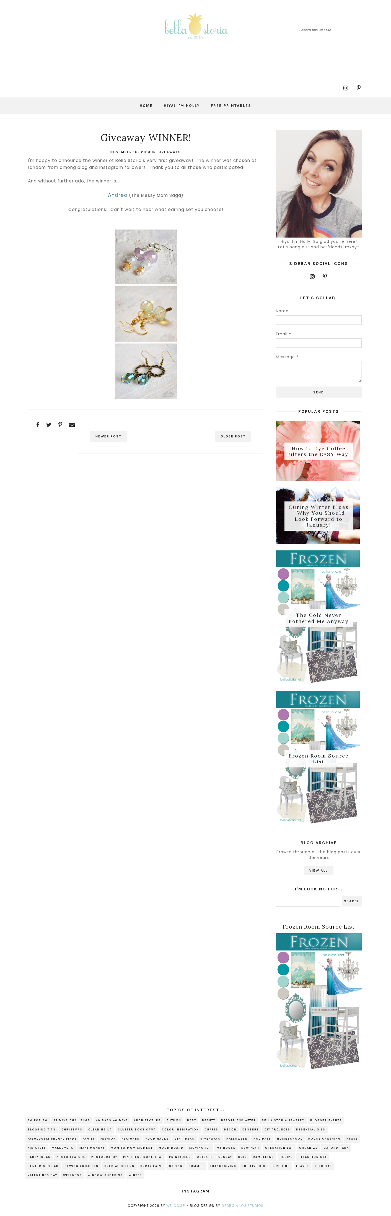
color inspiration (180, 1131)
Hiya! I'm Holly (182, 105)
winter (135, 1177)
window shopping (105, 1177)
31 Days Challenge (71, 1122)
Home (146, 105)
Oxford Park (336, 1150)
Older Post (232, 436)
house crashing (324, 1141)
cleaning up (100, 1131)
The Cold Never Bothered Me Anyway (319, 619)
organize (308, 1150)
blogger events (326, 1122)
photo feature (71, 1159)
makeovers (63, 1150)
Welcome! (175, 1207)
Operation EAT (279, 1150)
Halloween (237, 1141)
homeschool (289, 1141)
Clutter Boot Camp (137, 1131)
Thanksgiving (223, 1168)
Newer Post (110, 436)
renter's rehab (43, 1168)
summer (196, 1168)
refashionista (313, 1159)
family (89, 1141)
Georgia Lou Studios (242, 1207)
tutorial (323, 1168)
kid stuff (37, 1150)
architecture (147, 1122)
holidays (262, 1141)
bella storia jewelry (283, 1122)
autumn (174, 1122)
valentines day (42, 1177)
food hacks (157, 1141)
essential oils (310, 1131)
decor (230, 1131)
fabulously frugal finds (52, 1141)
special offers (119, 1168)
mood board (171, 1150)
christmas (71, 1131)
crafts (211, 1131)
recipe (286, 1159)
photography (104, 1159)
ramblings (263, 1159)
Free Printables (231, 105)
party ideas (39, 1159)
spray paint (151, 1168)
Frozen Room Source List (319, 760)
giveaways (169, 152)
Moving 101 (200, 1150)
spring (176, 1168)
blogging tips (42, 1131)
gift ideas (185, 1141)
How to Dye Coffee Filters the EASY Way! (318, 451)
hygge (352, 1141)
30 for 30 (38, 1122)
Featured (131, 1141)
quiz (242, 1159)
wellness (72, 1177)
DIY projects (277, 1131)
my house (226, 1150)
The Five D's (254, 1168)
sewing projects (81, 1168)
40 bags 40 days (112, 1122)
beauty (208, 1122)
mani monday (92, 1150)
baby (191, 1122)
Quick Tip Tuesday (214, 1159)
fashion (108, 1141)
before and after (238, 1122)
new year (250, 1150)
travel (302, 1168)
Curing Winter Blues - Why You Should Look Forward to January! (319, 516)
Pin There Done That (143, 1159)
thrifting (280, 1168)
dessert (250, 1131)
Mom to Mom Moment (132, 1150)
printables (180, 1159)
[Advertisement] (145, 507)
